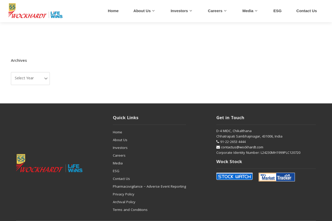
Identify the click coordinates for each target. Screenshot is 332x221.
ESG (277, 11)
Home (113, 11)
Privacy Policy (123, 194)
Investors (179, 11)
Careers (119, 156)
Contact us (306, 11)
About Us (142, 11)
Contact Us (121, 179)
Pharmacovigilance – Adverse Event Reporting (149, 187)
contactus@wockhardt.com (239, 147)
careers (215, 11)
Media (247, 11)
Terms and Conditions (130, 210)
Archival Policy (124, 202)
